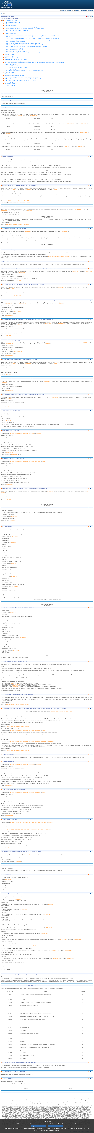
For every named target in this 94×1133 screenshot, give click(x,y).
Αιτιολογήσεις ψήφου (10, 54)
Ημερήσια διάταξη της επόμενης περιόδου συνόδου (17, 59)
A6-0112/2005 (56, 189)
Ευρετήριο (3, 13)
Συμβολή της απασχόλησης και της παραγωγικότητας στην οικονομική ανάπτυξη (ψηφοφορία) (28, 52)
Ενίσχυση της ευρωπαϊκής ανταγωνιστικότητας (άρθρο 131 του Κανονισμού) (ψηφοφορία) (27, 36)
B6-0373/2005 (31, 461)
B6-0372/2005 (25, 461)
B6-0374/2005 (37, 461)
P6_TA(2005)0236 (9, 406)
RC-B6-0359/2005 (15, 798)
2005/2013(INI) (22, 966)
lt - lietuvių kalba (78, 10)
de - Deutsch (65, 10)
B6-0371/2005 (19, 461)
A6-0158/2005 (47, 343)
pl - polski (84, 10)
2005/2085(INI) (49, 927)
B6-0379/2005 (43, 741)
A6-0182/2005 (14, 685)
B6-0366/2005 (25, 730)
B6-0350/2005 (13, 433)
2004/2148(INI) (55, 397)
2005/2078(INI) (51, 904)
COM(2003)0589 (14, 189)
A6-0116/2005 (17, 684)
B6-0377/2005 (44, 461)
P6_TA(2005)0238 (9, 452)
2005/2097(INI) (24, 909)
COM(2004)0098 (48, 323)
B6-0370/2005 (13, 461)
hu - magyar (79, 10)
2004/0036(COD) (61, 323)
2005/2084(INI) (35, 925)
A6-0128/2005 (16, 650)
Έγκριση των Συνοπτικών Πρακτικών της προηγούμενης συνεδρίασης (20, 57)
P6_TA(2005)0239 (9, 484)
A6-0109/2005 (15, 586)
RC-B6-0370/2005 (15, 467)
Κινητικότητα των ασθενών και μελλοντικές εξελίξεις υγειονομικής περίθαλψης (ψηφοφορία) (28, 46)
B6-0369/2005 (25, 741)
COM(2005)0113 (67, 146)
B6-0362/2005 (19, 715)
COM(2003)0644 (63, 939)
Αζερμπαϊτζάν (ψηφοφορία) (14, 69)
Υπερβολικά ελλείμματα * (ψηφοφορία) (17, 41)
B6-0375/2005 (31, 741)
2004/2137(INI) (47, 381)
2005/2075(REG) (44, 933)
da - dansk (64, 10)
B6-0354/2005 (25, 433)
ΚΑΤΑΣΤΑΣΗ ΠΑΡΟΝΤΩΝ (10, 85)
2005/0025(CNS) (84, 123)
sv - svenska (92, 10)
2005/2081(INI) (55, 919)
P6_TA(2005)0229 (17, 280)
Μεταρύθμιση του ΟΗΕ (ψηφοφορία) (16, 48)
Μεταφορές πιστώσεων (11, 25)
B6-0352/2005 (19, 433)
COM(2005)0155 (86, 342)
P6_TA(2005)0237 (9, 420)
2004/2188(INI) (50, 491)
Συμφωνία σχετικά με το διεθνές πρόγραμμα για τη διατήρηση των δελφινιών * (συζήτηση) (25, 28)
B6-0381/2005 (44, 730)
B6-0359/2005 (13, 730)
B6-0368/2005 (31, 730)
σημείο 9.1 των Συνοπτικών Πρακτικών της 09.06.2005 (17, 224)
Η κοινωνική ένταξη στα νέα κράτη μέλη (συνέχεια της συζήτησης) (20, 61)
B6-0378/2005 (37, 741)
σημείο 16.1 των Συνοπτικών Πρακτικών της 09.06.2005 (17, 726)
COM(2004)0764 (78, 209)
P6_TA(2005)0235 (9, 390)
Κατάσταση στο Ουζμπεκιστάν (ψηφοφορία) (18, 51)
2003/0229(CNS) (28, 189)
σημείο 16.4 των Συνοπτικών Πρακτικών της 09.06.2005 (17, 704)
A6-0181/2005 (16, 686)
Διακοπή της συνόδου (10, 83)
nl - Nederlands (82, 10)
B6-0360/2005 (13, 741)
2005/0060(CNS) (9, 133)
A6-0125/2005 (65, 231)
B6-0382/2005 (51, 741)
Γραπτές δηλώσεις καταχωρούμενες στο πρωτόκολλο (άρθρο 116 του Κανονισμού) (23, 78)
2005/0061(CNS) (9, 343)
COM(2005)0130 (70, 123)
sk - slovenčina (88, 10)
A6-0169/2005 (42, 674)
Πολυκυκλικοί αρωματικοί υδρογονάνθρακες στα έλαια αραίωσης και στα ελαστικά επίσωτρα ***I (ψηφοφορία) (31, 40)
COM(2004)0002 (18, 945)
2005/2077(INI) (47, 914)
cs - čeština (63, 10)
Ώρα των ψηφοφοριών (11, 33)
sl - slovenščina (89, 10)
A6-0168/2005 (60, 303)
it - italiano (75, 10)
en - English (70, 10)
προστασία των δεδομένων (80, 1130)
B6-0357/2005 (31, 433)
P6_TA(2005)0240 (9, 499)
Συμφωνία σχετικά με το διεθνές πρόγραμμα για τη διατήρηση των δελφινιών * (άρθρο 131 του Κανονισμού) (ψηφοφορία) (34, 35)
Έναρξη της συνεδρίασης (11, 20)
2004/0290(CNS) (74, 140)
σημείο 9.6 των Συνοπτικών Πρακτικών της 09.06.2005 (17, 200)
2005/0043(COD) (70, 958)
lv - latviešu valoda (77, 10)
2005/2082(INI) (18, 899)
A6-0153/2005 (13, 612)
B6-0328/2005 (12, 413)
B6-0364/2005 (19, 741)
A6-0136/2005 (4, 382)
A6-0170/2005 (49, 674)
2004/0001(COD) (32, 945)
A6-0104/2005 (19, 324)
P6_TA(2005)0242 (9, 815)
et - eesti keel (67, 10)
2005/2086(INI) (47, 924)
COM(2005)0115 (20, 115)
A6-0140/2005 (14, 642)
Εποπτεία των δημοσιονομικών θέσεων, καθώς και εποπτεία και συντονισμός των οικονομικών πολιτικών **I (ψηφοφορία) (34, 38)
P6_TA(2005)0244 (17, 861)
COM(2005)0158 (83, 132)
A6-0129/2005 (9, 398)
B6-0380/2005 (37, 730)
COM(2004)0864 (60, 140)
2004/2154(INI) (61, 287)
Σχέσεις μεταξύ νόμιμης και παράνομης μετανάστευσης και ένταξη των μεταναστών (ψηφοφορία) (29, 44)
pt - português (85, 10)
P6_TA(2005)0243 (9, 847)
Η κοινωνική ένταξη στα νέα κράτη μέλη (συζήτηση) (17, 30)
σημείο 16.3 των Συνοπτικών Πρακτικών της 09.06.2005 (17, 750)
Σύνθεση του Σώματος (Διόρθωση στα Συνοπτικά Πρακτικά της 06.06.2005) (22, 77)
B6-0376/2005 (38, 715)
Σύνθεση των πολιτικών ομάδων (13, 22)
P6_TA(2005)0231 (18, 311)
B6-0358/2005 (38, 433)
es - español (61, 10)
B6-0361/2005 (13, 715)
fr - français (71, 10)
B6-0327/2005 (23, 637)
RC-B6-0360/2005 (15, 827)
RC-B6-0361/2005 (15, 770)
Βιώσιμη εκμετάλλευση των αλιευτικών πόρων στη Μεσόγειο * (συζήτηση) (21, 27)
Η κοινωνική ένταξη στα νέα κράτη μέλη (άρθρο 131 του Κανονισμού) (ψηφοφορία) (26, 70)
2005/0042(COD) (33, 115)
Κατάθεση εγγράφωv (10, 23)
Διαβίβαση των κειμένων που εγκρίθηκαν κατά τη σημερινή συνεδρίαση (21, 80)
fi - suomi (91, 10)
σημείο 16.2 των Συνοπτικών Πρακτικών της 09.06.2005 (17, 737)
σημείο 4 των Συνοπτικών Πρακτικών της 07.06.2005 (61, 711)
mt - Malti (81, 10)
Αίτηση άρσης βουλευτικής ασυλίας (13, 31)
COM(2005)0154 (9, 303)
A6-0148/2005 (11, 288)
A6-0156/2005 (13, 683)
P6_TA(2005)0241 (9, 785)
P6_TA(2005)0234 (18, 370)
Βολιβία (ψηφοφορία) (13, 65)
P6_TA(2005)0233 (18, 351)
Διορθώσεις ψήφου (10, 56)
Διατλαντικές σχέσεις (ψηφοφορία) (16, 49)
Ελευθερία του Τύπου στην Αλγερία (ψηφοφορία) (19, 67)
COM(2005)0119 (56, 958)
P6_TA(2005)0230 (17, 295)
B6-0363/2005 (19, 730)
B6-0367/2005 (31, 715)
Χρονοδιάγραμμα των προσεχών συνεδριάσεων (16, 82)
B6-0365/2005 (25, 715)
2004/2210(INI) (28, 231)
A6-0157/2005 (29, 210)
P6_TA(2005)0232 (18, 332)
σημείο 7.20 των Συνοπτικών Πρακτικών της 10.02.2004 (59, 256)
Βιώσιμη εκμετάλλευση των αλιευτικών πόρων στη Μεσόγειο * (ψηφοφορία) (24, 43)
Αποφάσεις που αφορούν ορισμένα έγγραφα (15, 75)
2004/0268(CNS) (4, 210)
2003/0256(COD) (68, 950)
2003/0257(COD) (77, 939)
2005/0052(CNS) (81, 146)
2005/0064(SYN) (22, 303)
